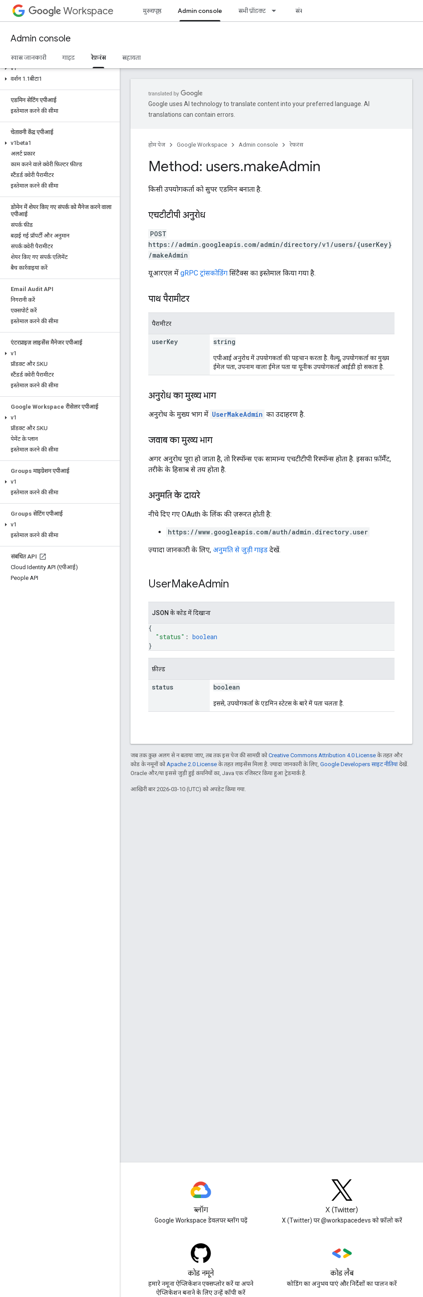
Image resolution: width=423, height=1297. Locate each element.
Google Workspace (202, 144)
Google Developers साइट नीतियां (359, 764)
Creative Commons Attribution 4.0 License (322, 755)
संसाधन (304, 11)
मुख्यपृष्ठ (152, 11)
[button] (58, 68)
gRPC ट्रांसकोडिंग (204, 273)
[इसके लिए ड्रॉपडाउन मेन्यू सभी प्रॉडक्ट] (276, 10)
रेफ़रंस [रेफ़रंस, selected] (98, 57)
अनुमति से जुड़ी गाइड (240, 550)
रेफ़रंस (296, 144)
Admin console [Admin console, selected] (200, 11)
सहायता (131, 57)
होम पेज (156, 144)
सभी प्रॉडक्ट (252, 11)
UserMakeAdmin (237, 414)
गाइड (68, 57)
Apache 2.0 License (192, 764)
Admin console (41, 38)
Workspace (71, 11)
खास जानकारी (28, 57)
